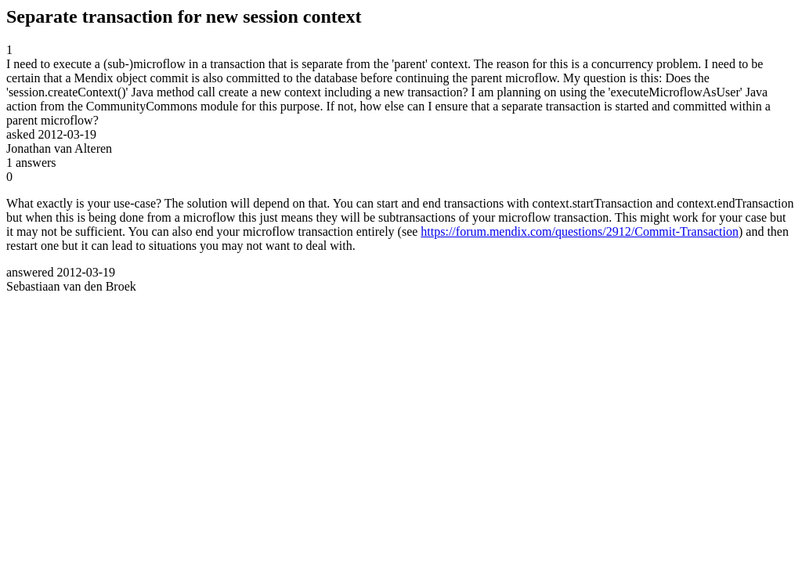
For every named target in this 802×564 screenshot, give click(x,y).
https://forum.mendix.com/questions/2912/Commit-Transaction (580, 231)
